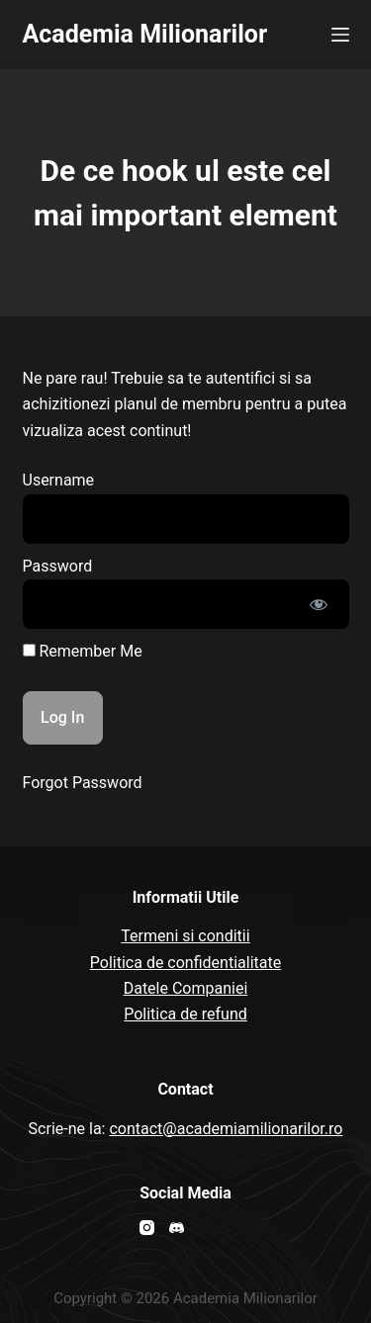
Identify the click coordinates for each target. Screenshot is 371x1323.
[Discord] (176, 1227)
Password (58, 566)
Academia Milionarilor (145, 34)
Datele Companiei (186, 988)
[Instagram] (146, 1227)
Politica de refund (185, 1014)
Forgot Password (82, 782)
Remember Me (82, 651)
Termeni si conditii (185, 935)
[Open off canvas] (340, 35)
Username (59, 480)
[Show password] (318, 604)
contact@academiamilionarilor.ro (225, 1128)
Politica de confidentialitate (185, 962)
